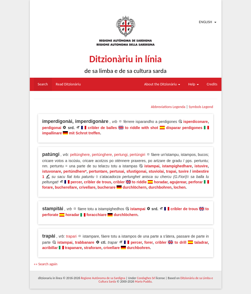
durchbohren (160, 187)
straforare (92, 248)
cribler (119, 182)
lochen (180, 187)
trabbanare (84, 242)
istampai (151, 166)
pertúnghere (102, 154)
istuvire (201, 166)
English (205, 22)
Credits (212, 84)
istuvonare (51, 171)
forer (148, 242)
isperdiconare (195, 121)
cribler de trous (97, 182)
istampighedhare (177, 166)
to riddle (139, 182)
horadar (160, 182)
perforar (195, 182)
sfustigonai (136, 171)
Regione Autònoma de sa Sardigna (103, 278)
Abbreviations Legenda (168, 107)
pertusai (117, 171)
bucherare (106, 187)
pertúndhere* (75, 171)
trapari (71, 236)
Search (43, 84)
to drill (180, 242)
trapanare (73, 248)
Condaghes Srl (146, 278)
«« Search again (45, 264)
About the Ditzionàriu (162, 84)
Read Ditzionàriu (68, 84)
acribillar (50, 248)
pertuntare (98, 171)
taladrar (201, 242)
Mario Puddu (143, 281)
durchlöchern (134, 187)
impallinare (52, 133)
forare (47, 187)
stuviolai (156, 171)
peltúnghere (80, 154)
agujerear (178, 182)
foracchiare (96, 215)
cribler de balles (102, 128)
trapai (171, 171)
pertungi (121, 154)
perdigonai (51, 128)
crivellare (87, 187)
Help (193, 84)
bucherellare (66, 187)
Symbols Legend (201, 107)
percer (76, 182)
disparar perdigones (184, 128)
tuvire (184, 171)
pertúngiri (137, 154)
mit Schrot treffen (84, 133)
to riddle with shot (141, 128)
